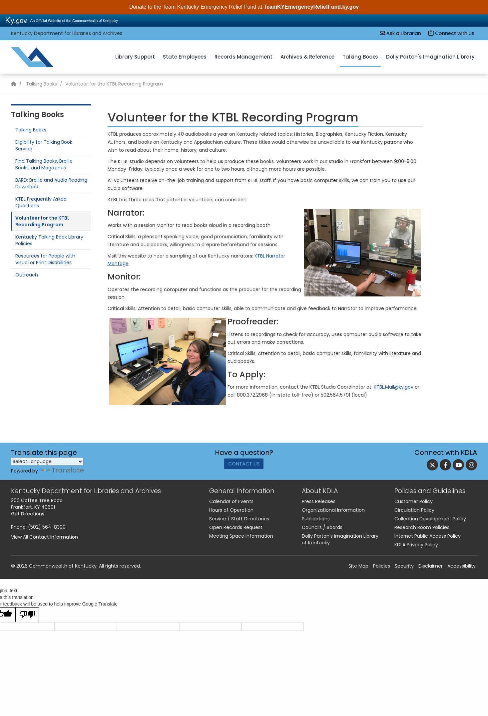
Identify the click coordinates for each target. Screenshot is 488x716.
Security (404, 566)
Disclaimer (430, 566)
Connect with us (451, 33)
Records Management (243, 56)
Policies (381, 566)
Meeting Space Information (241, 536)
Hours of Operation (231, 510)
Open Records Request (235, 527)
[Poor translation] (27, 614)
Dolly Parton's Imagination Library (430, 56)
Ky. (16, 20)
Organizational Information (333, 510)
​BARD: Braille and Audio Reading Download (51, 183)
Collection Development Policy (430, 518)
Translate (61, 470)
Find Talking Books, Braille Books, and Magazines (44, 164)
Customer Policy (413, 501)
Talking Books (360, 56)
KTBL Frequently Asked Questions (41, 202)
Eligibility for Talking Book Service (43, 145)
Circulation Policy (414, 510)
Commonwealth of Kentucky (63, 566)
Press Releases (318, 501)
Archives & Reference (307, 56)
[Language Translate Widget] (47, 461)
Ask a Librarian (400, 33)
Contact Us (243, 466)
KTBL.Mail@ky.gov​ (393, 387)
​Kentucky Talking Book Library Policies (49, 240)
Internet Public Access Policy (427, 536)
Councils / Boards (322, 527)
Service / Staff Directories (239, 518)
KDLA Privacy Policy (416, 544)
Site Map (358, 566)
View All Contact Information (44, 537)
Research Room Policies (421, 527)
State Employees (185, 56)
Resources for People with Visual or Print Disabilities (45, 259)
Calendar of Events (231, 501)
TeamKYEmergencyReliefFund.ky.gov (311, 7)
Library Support (135, 56)
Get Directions (27, 513)
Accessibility (461, 566)
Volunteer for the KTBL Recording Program (42, 221)
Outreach (26, 274)
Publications (316, 518)
